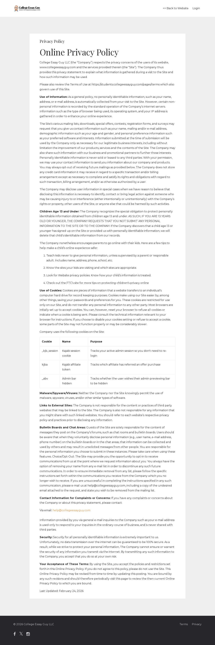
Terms (183, 624)
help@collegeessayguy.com (71, 510)
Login (196, 8)
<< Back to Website (175, 8)
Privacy (197, 624)
